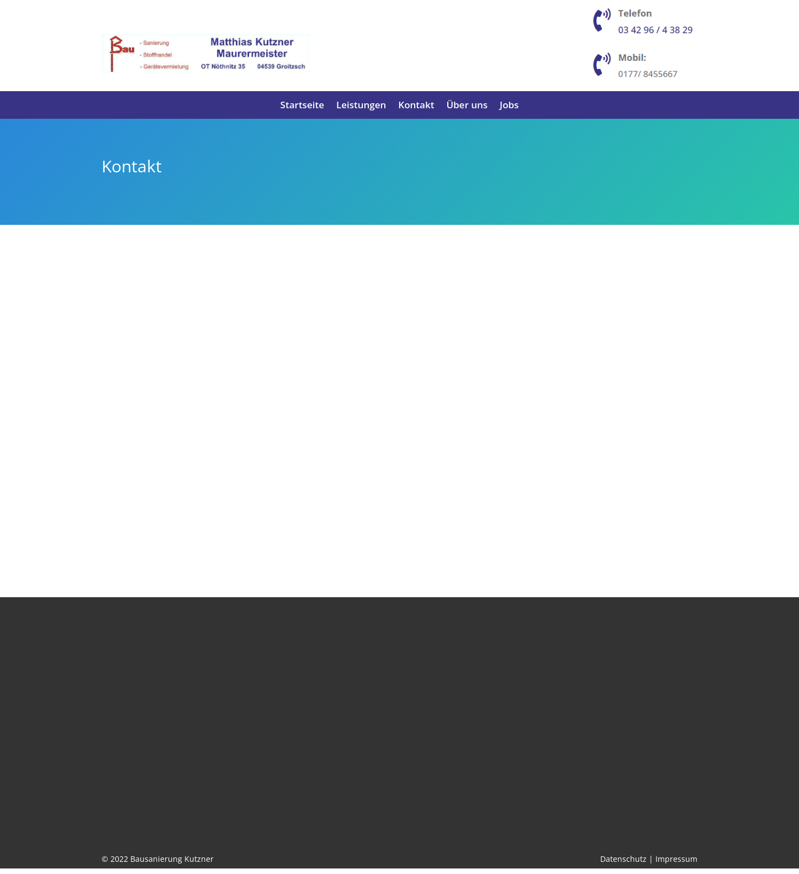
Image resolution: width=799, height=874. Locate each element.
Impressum (676, 864)
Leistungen (361, 106)
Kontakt (416, 106)
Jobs (509, 106)
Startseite (302, 106)
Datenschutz (623, 864)
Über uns (467, 106)
